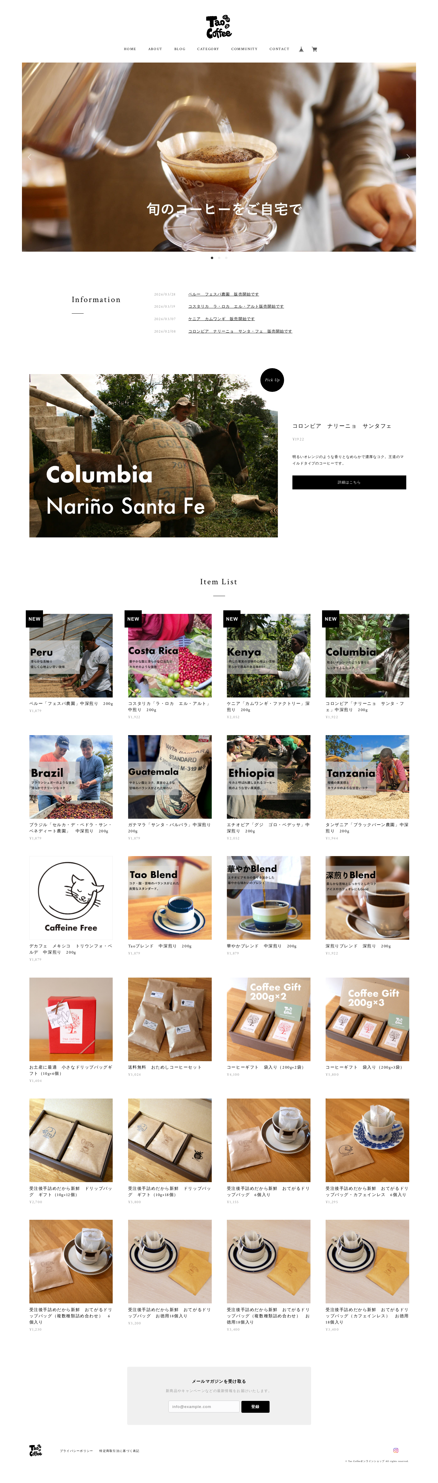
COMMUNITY (244, 49)
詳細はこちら (349, 482)
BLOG (179, 49)
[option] (219, 157)
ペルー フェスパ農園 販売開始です (223, 294)
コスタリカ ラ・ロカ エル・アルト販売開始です (236, 306)
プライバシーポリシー (76, 1450)
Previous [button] (31, 157)
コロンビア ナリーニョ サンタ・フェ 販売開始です (240, 331)
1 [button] (212, 258)
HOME (130, 49)
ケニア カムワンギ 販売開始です (221, 319)
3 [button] (226, 258)
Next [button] (407, 157)
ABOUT (155, 49)
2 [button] (219, 258)
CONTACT (279, 49)
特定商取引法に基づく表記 (119, 1450)
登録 (255, 1406)
